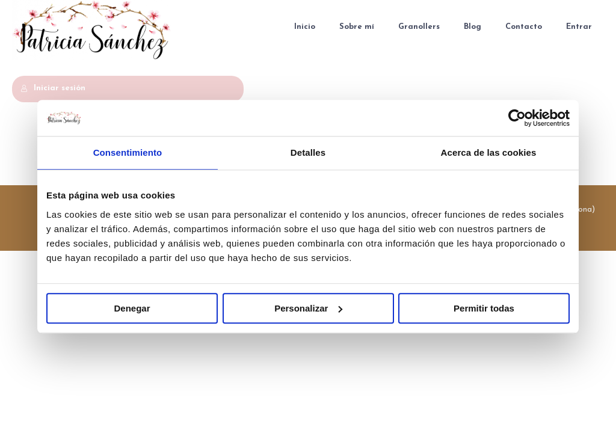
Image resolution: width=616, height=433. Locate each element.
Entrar (579, 27)
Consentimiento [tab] (127, 152)
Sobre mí (356, 27)
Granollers (419, 27)
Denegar (132, 308)
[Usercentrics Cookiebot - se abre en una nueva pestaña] (517, 118)
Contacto (523, 27)
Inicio (304, 27)
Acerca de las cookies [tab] (489, 152)
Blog (472, 27)
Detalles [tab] (308, 152)
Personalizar (308, 308)
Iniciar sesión (52, 88)
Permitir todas (484, 308)
